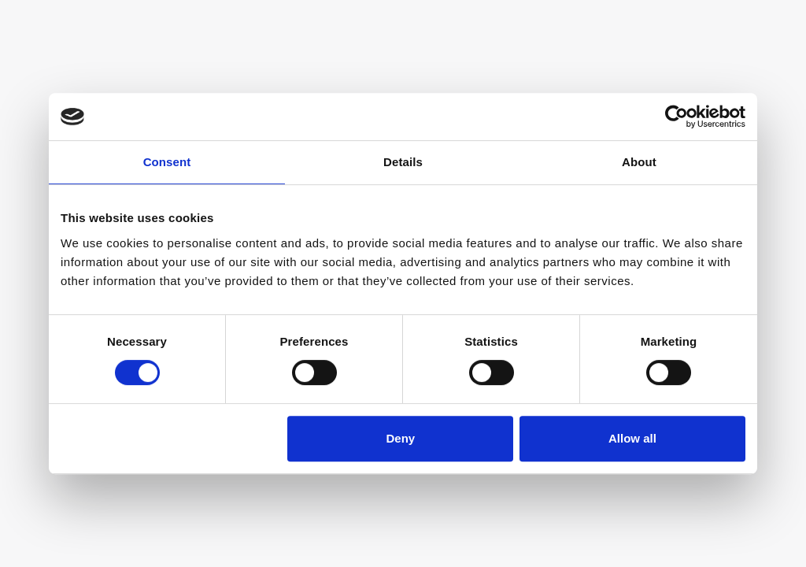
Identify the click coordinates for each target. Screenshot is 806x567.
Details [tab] (403, 162)
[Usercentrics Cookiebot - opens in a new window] (676, 116)
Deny (401, 438)
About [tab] (639, 162)
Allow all (632, 438)
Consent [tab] (167, 162)
